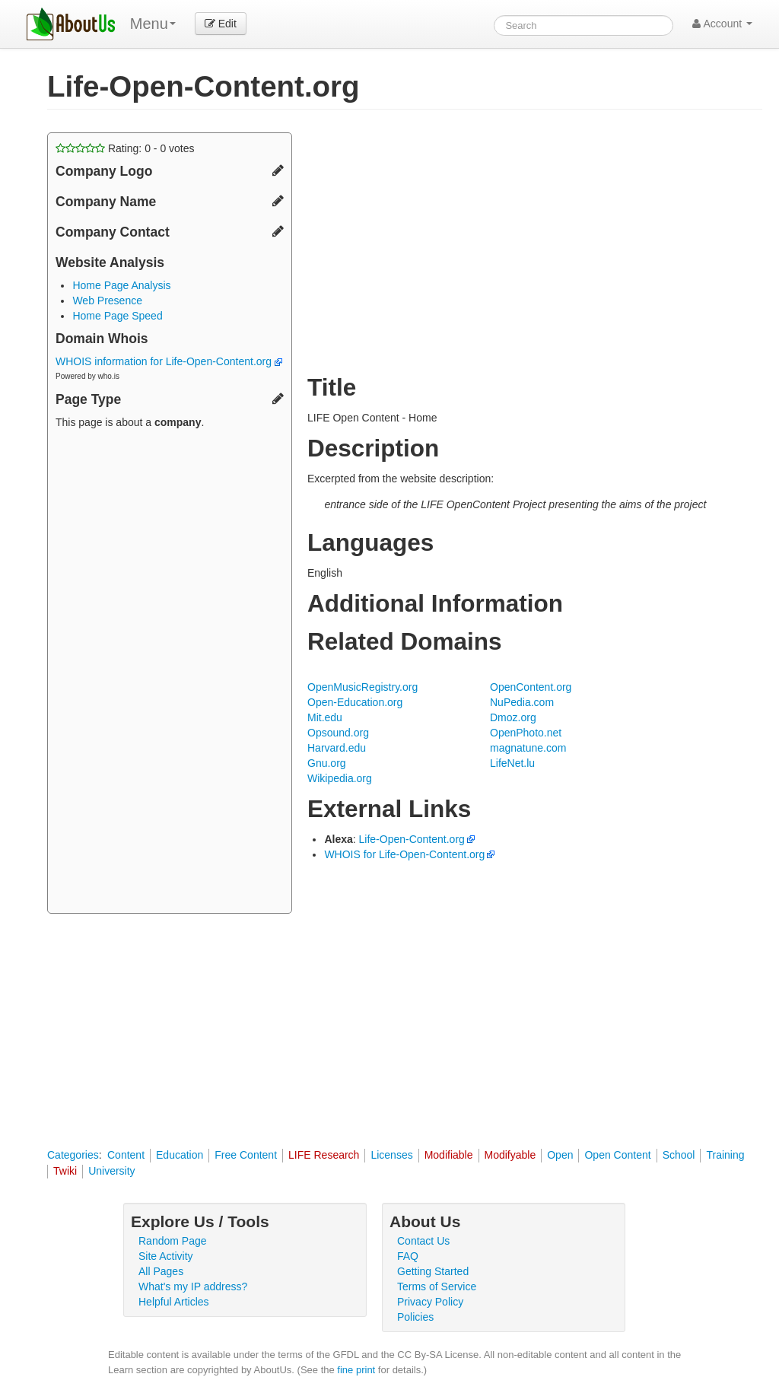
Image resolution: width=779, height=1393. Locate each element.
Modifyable (510, 1155)
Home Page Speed (117, 316)
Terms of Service (436, 1286)
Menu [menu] (153, 23)
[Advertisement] (170, 673)
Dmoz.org (513, 717)
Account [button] (722, 23)
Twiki (65, 1171)
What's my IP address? (192, 1286)
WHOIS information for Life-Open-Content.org (169, 361)
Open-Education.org (354, 702)
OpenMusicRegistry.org (362, 687)
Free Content (246, 1155)
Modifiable (448, 1155)
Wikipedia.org (339, 778)
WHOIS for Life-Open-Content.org (404, 854)
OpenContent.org (530, 687)
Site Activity (165, 1256)
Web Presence (107, 300)
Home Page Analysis (121, 285)
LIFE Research (323, 1155)
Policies (415, 1317)
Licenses (391, 1155)
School (679, 1155)
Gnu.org (326, 763)
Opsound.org (338, 733)
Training (725, 1155)
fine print (356, 1370)
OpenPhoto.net (525, 733)
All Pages (160, 1271)
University (111, 1171)
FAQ (407, 1256)
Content (126, 1155)
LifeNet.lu (512, 763)
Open (560, 1155)
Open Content (617, 1155)
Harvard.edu (336, 748)
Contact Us (423, 1241)
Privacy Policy (430, 1302)
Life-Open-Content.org (412, 839)
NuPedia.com (522, 702)
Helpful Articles (173, 1302)
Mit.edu (324, 717)
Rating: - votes (125, 148)
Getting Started (433, 1271)
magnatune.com (528, 748)
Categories (73, 1155)
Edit (221, 23)
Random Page (172, 1241)
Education (179, 1155)
